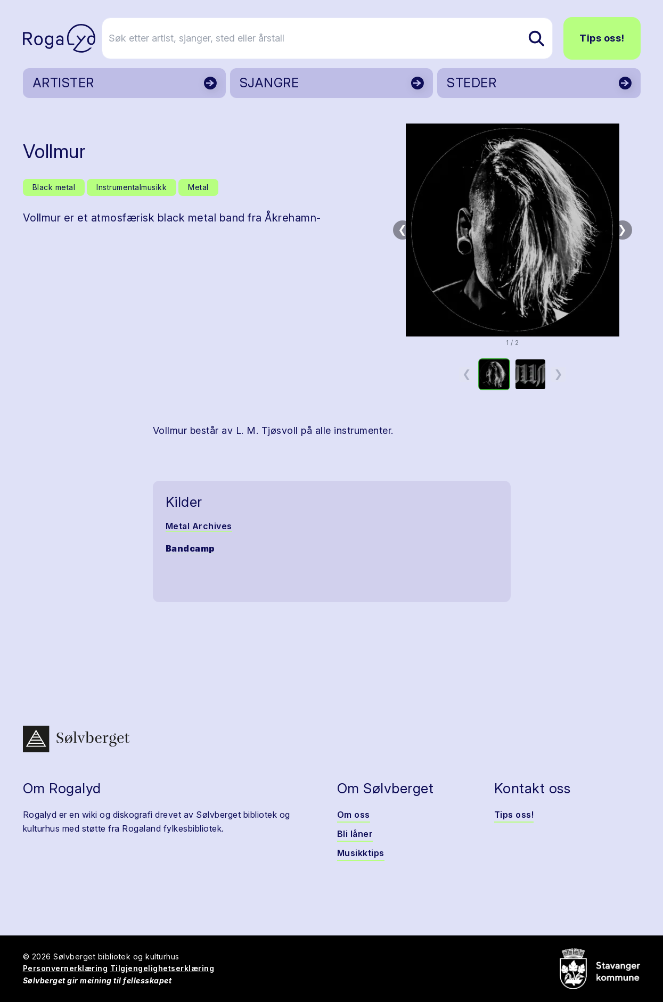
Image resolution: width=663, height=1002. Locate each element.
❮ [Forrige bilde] (402, 229)
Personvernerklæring (65, 968)
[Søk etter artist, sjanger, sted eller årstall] (336, 38)
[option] (494, 374)
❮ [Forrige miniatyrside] (466, 373)
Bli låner (355, 833)
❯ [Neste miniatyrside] (558, 373)
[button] (512, 230)
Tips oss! (602, 38)
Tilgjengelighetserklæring (162, 968)
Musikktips (360, 853)
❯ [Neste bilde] (622, 229)
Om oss (353, 814)
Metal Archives (199, 526)
